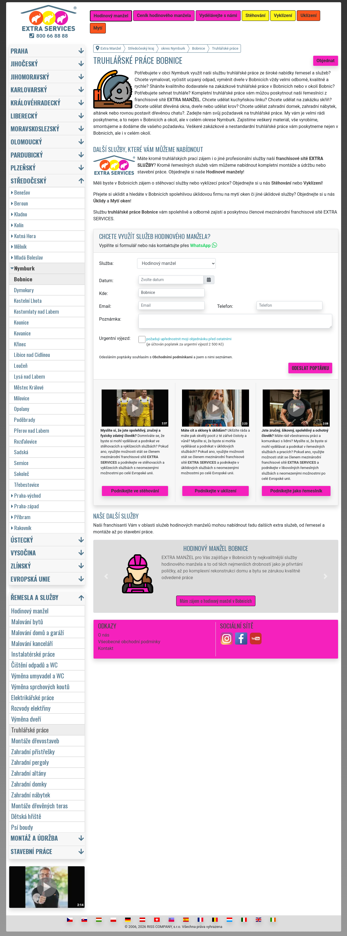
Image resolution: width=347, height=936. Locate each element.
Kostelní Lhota (28, 300)
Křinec (20, 344)
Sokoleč (21, 474)
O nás (103, 635)
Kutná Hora (23, 236)
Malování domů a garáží (37, 632)
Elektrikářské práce (32, 697)
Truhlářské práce (30, 729)
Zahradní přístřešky (33, 751)
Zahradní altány (28, 772)
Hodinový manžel (30, 610)
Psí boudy (22, 826)
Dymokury (24, 290)
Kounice (21, 322)
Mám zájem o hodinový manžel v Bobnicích (216, 601)
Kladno (19, 214)
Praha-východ (26, 495)
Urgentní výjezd (114, 338)
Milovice (21, 398)
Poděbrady (24, 419)
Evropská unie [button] (30, 578)
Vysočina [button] (23, 552)
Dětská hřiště (26, 816)
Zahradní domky (29, 783)
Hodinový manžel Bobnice (215, 548)
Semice (21, 463)
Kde (103, 293)
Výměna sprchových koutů (40, 686)
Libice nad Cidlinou (32, 354)
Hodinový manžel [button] (111, 15)
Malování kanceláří (32, 643)
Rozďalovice (25, 441)
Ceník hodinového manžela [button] (164, 15)
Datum (105, 280)
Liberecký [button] (24, 115)
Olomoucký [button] (26, 141)
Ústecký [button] (22, 539)
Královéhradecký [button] (35, 102)
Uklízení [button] (308, 15)
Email (104, 306)
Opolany (21, 409)
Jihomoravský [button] (30, 76)
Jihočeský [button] (24, 63)
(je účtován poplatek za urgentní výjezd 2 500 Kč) (185, 344)
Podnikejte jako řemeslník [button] (296, 491)
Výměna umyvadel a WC (37, 675)
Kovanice (22, 333)
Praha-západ (25, 506)
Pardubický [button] (27, 154)
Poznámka (109, 319)
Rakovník (21, 528)
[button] (106, 576)
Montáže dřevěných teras (39, 805)
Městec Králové (29, 387)
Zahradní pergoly (30, 761)
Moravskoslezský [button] (35, 128)
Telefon (224, 306)
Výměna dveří (26, 718)
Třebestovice (26, 484)
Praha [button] (19, 50)
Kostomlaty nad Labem (36, 311)
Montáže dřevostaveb (35, 740)
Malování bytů (27, 621)
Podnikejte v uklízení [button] (215, 491)
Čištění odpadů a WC (34, 664)
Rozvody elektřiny (31, 707)
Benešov (20, 192)
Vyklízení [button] (283, 15)
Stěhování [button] (255, 15)
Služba (106, 263)
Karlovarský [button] (29, 89)
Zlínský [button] (21, 565)
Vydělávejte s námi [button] (218, 15)
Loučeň (20, 365)
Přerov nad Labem (31, 430)
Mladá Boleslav (27, 257)
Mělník (19, 246)
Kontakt (105, 648)
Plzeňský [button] (23, 167)
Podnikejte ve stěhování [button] (135, 491)
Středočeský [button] (28, 180)
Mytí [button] (98, 28)
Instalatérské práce (33, 653)
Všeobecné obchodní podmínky (129, 641)
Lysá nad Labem (29, 376)
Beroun (19, 203)
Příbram (20, 517)
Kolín (17, 225)
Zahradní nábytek (30, 794)
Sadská (21, 452)
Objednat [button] (326, 60)
